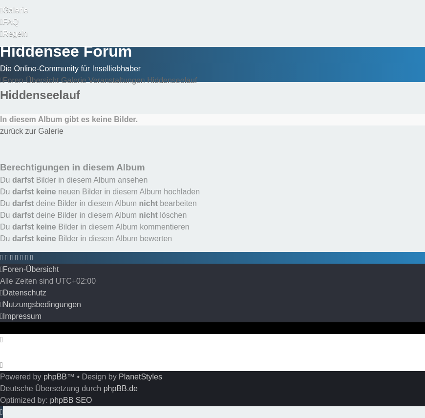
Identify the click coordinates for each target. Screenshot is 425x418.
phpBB (55, 377)
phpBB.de (121, 388)
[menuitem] (14, 10)
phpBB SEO (71, 400)
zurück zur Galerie (32, 131)
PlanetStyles (140, 377)
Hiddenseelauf (40, 95)
